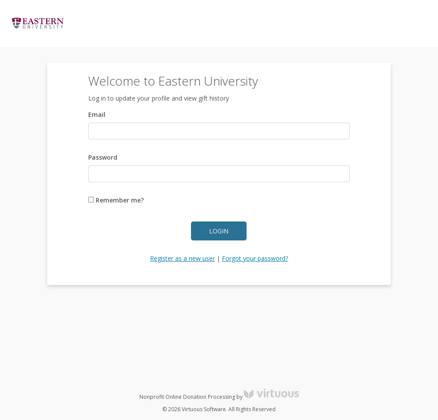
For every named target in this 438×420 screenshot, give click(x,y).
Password (102, 157)
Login (218, 231)
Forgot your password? (255, 258)
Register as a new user (182, 258)
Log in (351, 23)
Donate (416, 23)
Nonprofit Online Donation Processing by (219, 397)
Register (382, 23)
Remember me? (116, 200)
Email (96, 114)
